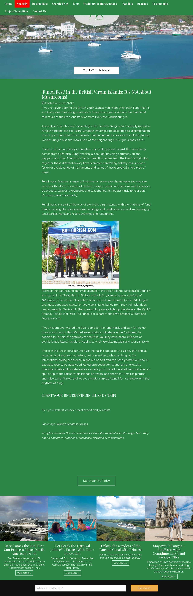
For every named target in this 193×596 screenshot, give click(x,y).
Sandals (128, 4)
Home (8, 4)
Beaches (142, 4)
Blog (76, 4)
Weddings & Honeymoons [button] (100, 4)
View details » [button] (24, 573)
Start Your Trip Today (96, 480)
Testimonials (160, 4)
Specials (22, 4)
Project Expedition (16, 11)
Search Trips (60, 4)
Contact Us (39, 11)
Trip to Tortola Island (96, 70)
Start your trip (144, 588)
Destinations (39, 4)
